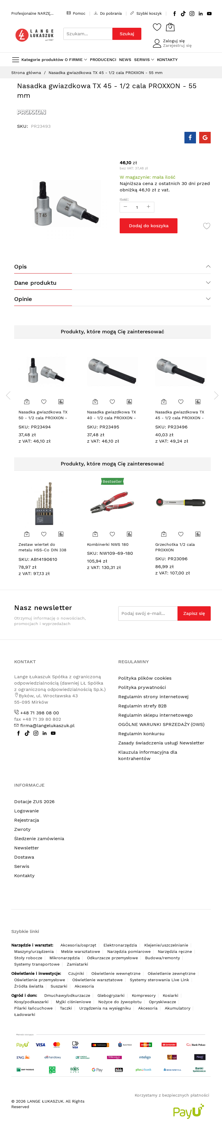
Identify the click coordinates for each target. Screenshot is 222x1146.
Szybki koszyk (146, 13)
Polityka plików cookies (144, 678)
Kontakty (24, 875)
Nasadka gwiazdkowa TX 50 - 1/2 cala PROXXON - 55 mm (42, 418)
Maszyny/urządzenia (34, 951)
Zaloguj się (174, 40)
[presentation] (8, 395)
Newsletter (26, 848)
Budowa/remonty (162, 957)
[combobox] (87, 34)
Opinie (23, 298)
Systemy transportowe (37, 964)
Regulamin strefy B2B (142, 706)
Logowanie (26, 811)
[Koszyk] (170, 27)
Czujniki (76, 973)
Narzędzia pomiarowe (129, 951)
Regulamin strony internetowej (153, 696)
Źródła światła (28, 986)
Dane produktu (35, 282)
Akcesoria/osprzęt (78, 945)
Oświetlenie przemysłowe (39, 979)
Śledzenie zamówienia (39, 838)
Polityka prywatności (142, 687)
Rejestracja (26, 820)
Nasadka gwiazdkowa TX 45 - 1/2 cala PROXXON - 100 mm (179, 418)
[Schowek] (157, 27)
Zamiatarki (77, 964)
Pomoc (76, 13)
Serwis (21, 866)
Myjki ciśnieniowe (73, 1001)
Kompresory (144, 995)
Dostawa (24, 857)
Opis (20, 266)
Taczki (66, 1008)
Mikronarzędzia (64, 957)
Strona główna (26, 72)
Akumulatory (177, 1008)
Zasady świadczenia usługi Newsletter (161, 743)
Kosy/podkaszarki (31, 1001)
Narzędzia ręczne (175, 951)
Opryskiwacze (162, 1001)
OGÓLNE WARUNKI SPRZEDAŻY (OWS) (161, 724)
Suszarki (59, 986)
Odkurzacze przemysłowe (112, 957)
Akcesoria (84, 986)
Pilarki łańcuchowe (33, 1008)
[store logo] (34, 35)
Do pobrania (108, 13)
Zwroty (22, 829)
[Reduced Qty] (125, 207)
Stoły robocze (28, 957)
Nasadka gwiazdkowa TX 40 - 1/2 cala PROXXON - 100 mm (111, 418)
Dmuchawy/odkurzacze (67, 995)
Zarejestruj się (177, 45)
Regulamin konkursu (141, 733)
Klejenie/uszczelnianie (166, 945)
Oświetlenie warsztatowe (97, 979)
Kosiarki (170, 995)
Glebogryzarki (111, 995)
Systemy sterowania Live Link (159, 979)
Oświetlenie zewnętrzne (171, 973)
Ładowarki (24, 1014)
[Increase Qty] (148, 207)
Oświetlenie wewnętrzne (115, 973)
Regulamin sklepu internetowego (155, 715)
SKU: (23, 427)
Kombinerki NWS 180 (108, 544)
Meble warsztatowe (80, 951)
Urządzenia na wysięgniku (105, 1008)
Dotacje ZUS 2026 (34, 801)
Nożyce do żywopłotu (120, 1001)
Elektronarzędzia (120, 945)
